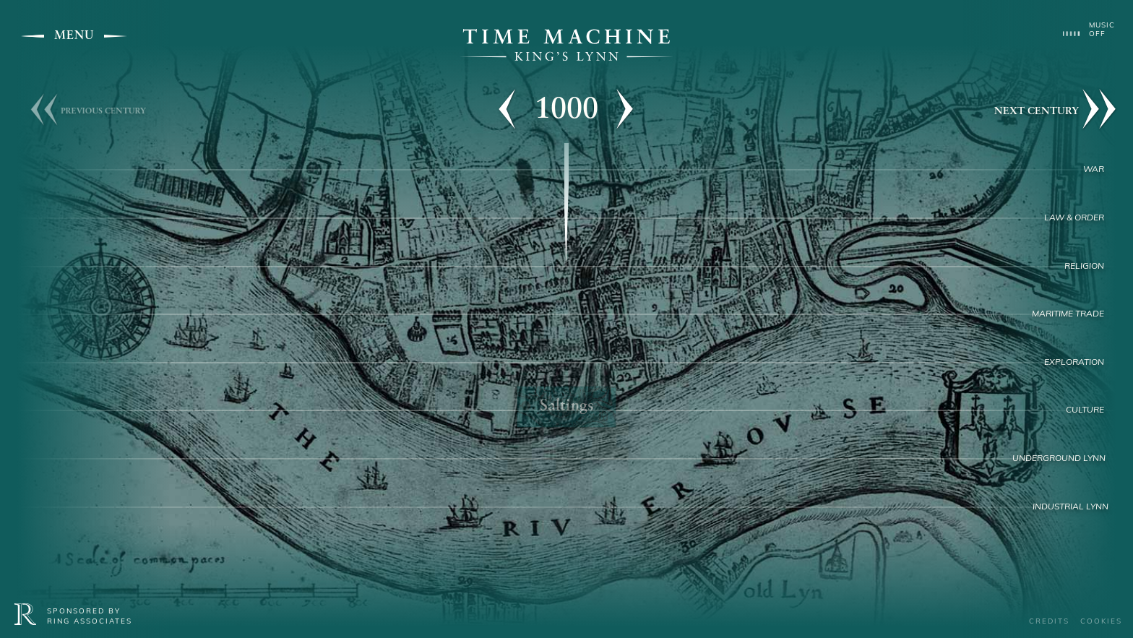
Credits (1049, 622)
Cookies (1101, 622)
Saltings (566, 406)
